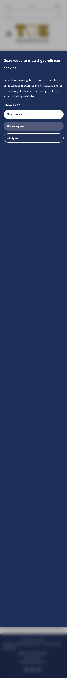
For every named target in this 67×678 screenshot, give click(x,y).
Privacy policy (12, 104)
